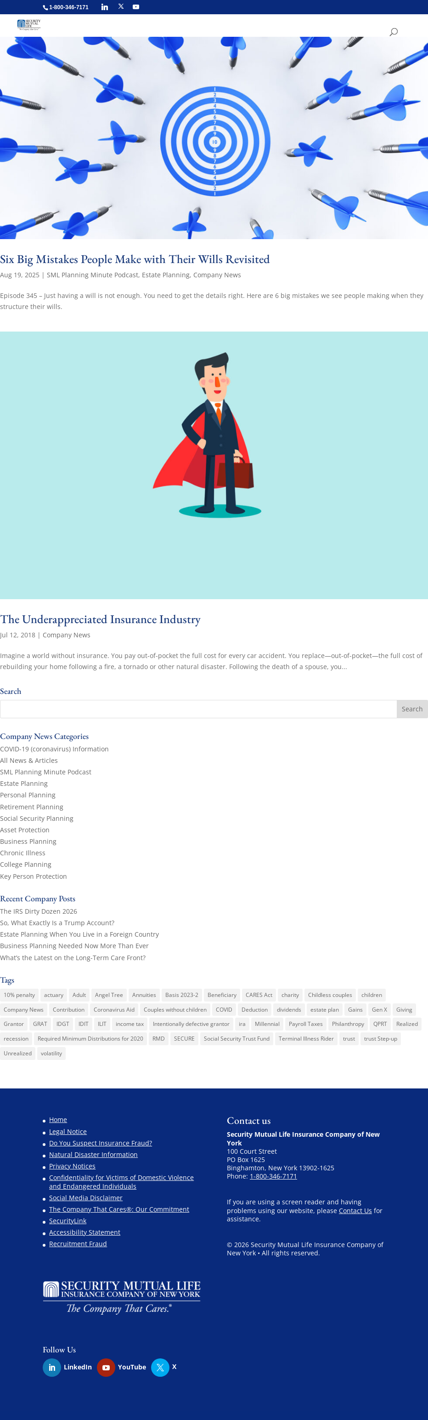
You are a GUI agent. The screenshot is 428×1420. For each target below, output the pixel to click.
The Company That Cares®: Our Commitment (119, 1209)
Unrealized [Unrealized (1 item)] (18, 1053)
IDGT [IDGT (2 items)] (62, 1024)
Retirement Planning (31, 806)
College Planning (25, 864)
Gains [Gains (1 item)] (355, 1009)
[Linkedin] (104, 7)
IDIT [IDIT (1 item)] (84, 1024)
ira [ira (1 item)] (242, 1024)
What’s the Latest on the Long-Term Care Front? (73, 957)
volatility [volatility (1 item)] (51, 1053)
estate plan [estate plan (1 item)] (324, 1009)
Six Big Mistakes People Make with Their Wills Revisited (135, 259)
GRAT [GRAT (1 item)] (40, 1024)
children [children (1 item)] (371, 995)
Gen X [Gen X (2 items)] (379, 1009)
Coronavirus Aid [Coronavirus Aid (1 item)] (114, 1009)
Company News (217, 274)
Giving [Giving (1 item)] (404, 1009)
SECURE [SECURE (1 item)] (184, 1038)
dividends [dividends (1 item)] (289, 1009)
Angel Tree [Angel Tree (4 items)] (109, 995)
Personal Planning (28, 794)
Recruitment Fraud (78, 1243)
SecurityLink (67, 1220)
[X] (121, 6)
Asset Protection (25, 829)
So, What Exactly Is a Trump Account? (57, 922)
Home (58, 1119)
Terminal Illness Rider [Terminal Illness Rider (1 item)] (306, 1038)
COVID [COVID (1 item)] (224, 1009)
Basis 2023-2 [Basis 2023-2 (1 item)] (181, 995)
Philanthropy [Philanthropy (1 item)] (348, 1024)
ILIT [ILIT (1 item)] (102, 1024)
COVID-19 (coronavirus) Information (54, 748)
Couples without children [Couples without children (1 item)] (175, 1009)
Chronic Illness (22, 852)
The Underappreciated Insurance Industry (100, 619)
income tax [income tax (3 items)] (130, 1024)
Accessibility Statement (84, 1232)
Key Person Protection (33, 876)
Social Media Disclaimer (86, 1197)
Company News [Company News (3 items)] (24, 1009)
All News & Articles (29, 760)
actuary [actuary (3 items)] (53, 995)
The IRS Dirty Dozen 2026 (38, 911)
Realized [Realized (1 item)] (407, 1024)
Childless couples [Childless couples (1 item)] (330, 995)
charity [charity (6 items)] (290, 995)
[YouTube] (136, 7)
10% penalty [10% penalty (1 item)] (19, 995)
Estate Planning (166, 274)
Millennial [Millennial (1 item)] (267, 1024)
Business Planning (28, 841)
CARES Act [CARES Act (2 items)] (259, 995)
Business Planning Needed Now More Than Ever (74, 945)
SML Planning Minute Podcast (92, 274)
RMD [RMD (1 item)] (158, 1038)
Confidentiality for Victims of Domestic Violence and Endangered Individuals (121, 1181)
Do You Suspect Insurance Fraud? (100, 1143)
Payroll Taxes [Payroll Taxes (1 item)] (306, 1024)
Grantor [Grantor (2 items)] (14, 1024)
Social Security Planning (36, 818)
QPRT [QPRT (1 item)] (380, 1024)
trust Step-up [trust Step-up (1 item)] (380, 1038)
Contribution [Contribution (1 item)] (68, 1009)
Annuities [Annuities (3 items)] (144, 995)
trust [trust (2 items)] (349, 1038)
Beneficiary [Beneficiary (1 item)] (222, 995)
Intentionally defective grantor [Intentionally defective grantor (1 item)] (191, 1024)
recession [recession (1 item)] (16, 1038)
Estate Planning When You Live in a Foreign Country (79, 934)
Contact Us (355, 1210)
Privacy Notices (72, 1166)
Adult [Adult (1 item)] (79, 995)
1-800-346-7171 (273, 1176)
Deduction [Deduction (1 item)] (255, 1009)
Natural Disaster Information (93, 1154)
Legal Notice (68, 1131)
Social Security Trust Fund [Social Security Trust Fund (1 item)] (237, 1038)
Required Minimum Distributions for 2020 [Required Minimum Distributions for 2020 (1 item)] (90, 1038)
